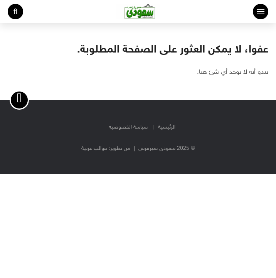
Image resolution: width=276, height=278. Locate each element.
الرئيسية (166, 127)
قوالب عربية (94, 148)
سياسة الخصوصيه (128, 127)
